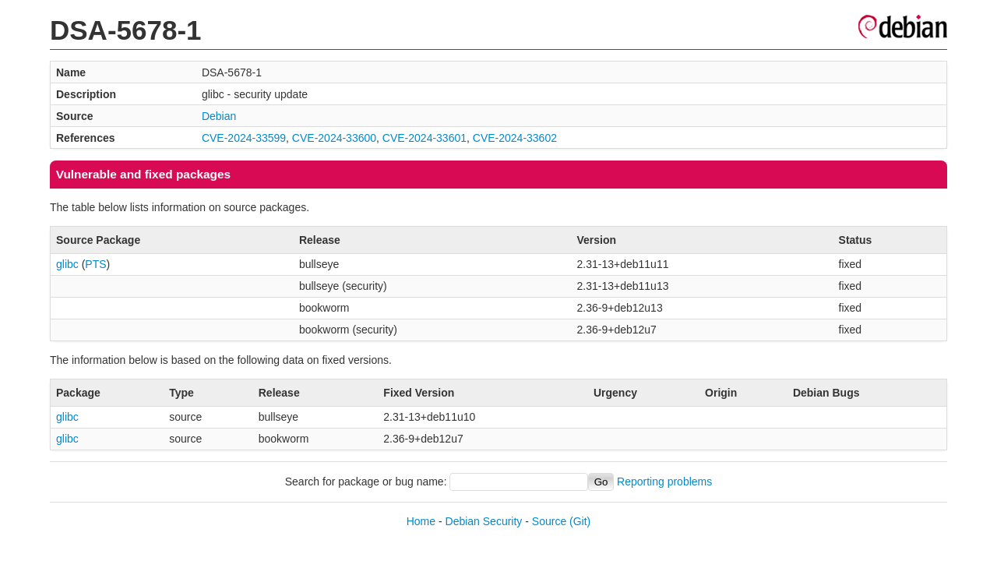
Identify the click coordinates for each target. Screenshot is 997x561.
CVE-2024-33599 (244, 138)
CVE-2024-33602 (515, 138)
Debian (219, 116)
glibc (67, 264)
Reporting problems (664, 481)
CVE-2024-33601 (424, 138)
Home (421, 521)
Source (549, 521)
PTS (95, 264)
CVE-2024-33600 (334, 138)
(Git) (579, 521)
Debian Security (484, 521)
